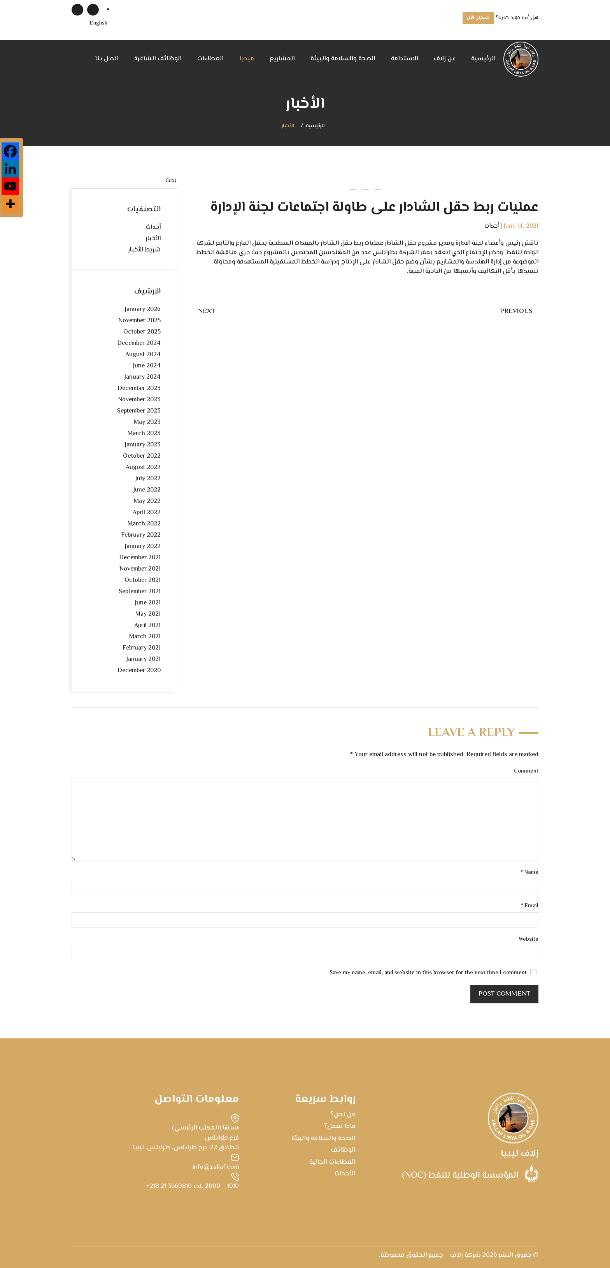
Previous (516, 311)
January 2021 (143, 659)
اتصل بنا (107, 59)
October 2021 (142, 580)
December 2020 (139, 671)
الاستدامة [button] (404, 59)
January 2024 (142, 377)
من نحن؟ (343, 1115)
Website (528, 940)
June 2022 (147, 490)
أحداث (491, 226)
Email (529, 906)
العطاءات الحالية (332, 1162)
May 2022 (147, 501)
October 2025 (142, 332)
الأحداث (345, 1174)
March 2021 (145, 637)
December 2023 (139, 388)
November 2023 (139, 400)
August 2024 (143, 355)
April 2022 (147, 513)
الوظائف (343, 1150)
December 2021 (140, 558)
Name (529, 873)
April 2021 (147, 625)
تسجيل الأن (478, 17)
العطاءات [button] (210, 59)
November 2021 (140, 569)
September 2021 (140, 592)
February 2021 (142, 648)
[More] (10, 204)
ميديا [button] (246, 59)
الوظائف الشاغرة (158, 59)
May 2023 (147, 422)
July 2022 (148, 479)
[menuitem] (98, 23)
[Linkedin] (10, 168)
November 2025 (139, 321)
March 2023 (144, 434)
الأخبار (288, 126)
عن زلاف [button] (445, 59)
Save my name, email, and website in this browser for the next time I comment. (432, 973)
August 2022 (143, 467)
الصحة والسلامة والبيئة (342, 59)
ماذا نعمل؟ (340, 1126)
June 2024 (147, 366)
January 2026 (143, 309)
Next (206, 311)
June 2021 (148, 603)
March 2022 (144, 524)
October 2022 (142, 456)
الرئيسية (483, 59)
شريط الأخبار (144, 250)
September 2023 (139, 411)
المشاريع (282, 59)
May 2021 (148, 614)
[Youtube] (10, 186)
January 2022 (143, 546)
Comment (526, 771)
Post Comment (504, 994)
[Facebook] (10, 151)
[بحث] (124, 181)
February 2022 (141, 535)
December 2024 (139, 343)
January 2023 (143, 445)
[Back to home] (520, 59)
